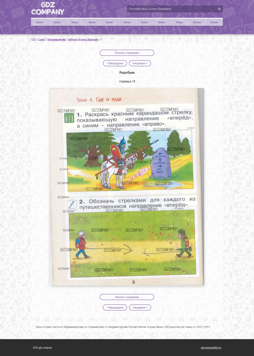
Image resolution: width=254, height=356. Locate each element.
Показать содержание (127, 53)
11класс (214, 22)
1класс (39, 22)
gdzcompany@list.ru (211, 347)
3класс (74, 22)
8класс (161, 22)
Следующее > (140, 63)
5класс (109, 22)
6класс (126, 22)
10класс (197, 22)
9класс (179, 22)
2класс (57, 22)
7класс (144, 22)
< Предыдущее (115, 63)
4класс (92, 22)
